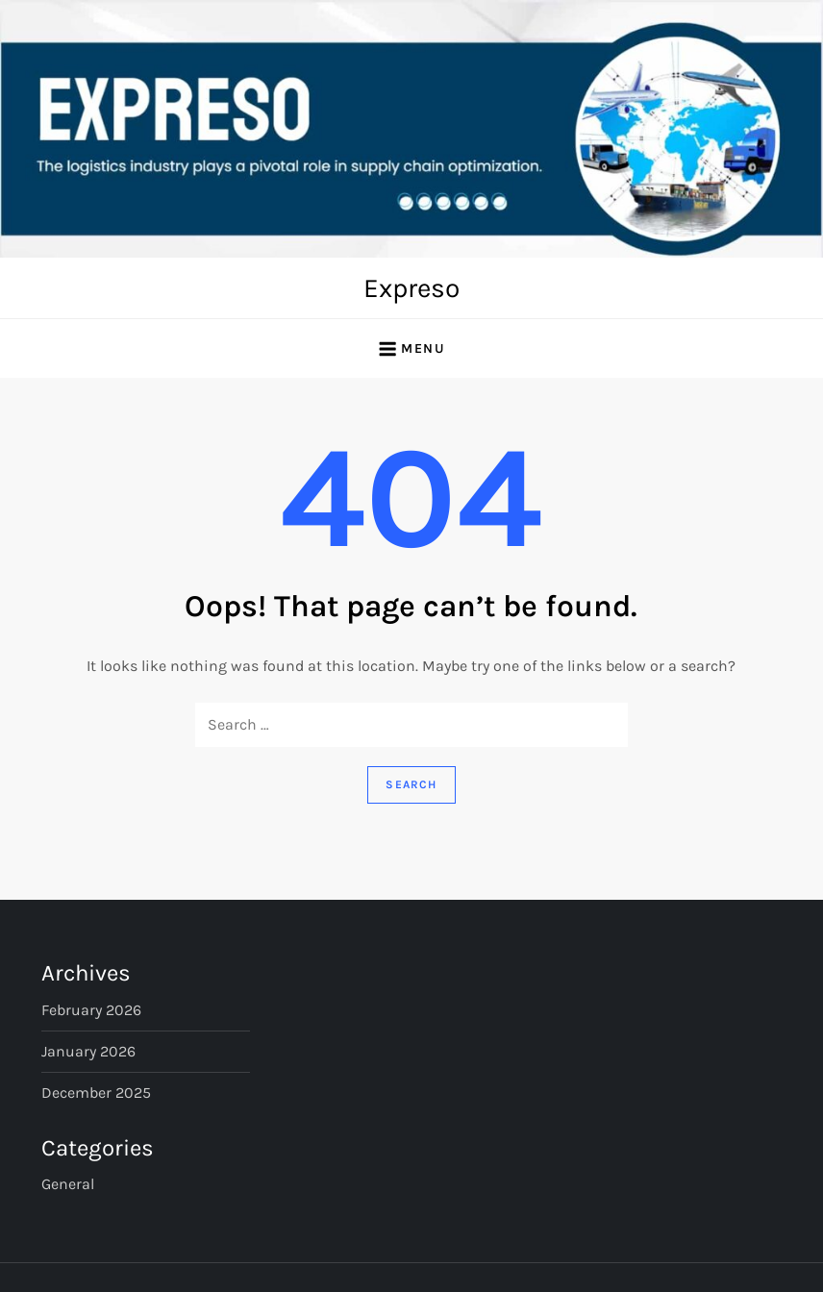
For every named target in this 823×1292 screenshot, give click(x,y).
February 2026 (91, 1010)
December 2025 (96, 1092)
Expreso (411, 288)
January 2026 (88, 1051)
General (67, 1184)
